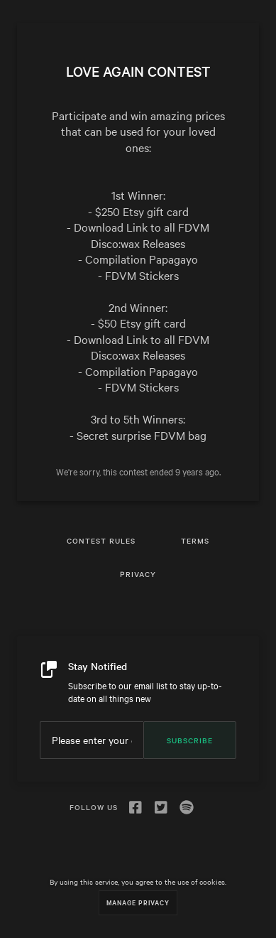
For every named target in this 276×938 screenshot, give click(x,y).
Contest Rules (101, 540)
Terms (195, 540)
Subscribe (190, 740)
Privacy (138, 573)
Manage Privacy (138, 902)
